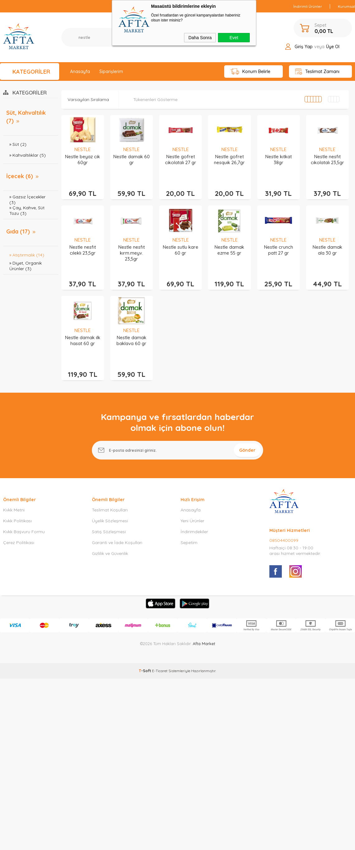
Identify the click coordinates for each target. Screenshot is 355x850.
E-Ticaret (160, 670)
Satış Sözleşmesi (109, 531)
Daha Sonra (200, 37)
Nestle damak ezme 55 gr (229, 250)
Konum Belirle (250, 71)
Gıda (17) (18, 231)
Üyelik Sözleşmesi (110, 521)
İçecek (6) (19, 176)
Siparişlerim (111, 71)
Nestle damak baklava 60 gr (131, 340)
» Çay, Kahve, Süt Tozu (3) (27, 210)
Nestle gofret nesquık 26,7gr (229, 159)
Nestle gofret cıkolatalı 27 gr (180, 159)
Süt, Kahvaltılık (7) (26, 116)
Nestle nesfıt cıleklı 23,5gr (82, 250)
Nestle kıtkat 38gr (278, 159)
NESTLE (82, 149)
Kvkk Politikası (17, 521)
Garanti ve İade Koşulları (117, 542)
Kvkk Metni (14, 510)
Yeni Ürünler (192, 521)
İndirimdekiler (194, 531)
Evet (234, 37)
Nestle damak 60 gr (131, 159)
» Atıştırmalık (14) (26, 255)
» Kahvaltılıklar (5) (27, 155)
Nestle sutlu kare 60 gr (180, 250)
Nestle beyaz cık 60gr (82, 159)
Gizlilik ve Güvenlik (110, 553)
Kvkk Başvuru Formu (24, 531)
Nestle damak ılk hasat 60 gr (82, 340)
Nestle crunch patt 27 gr (278, 250)
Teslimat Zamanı (317, 71)
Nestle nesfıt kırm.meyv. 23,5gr (131, 253)
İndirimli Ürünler (307, 6)
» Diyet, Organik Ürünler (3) (25, 265)
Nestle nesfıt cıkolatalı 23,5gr (327, 159)
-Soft (145, 670)
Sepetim (189, 542)
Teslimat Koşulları (110, 510)
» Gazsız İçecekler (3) (27, 199)
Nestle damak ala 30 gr (327, 250)
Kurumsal (346, 6)
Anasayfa (80, 71)
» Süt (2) (17, 144)
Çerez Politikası (18, 542)
